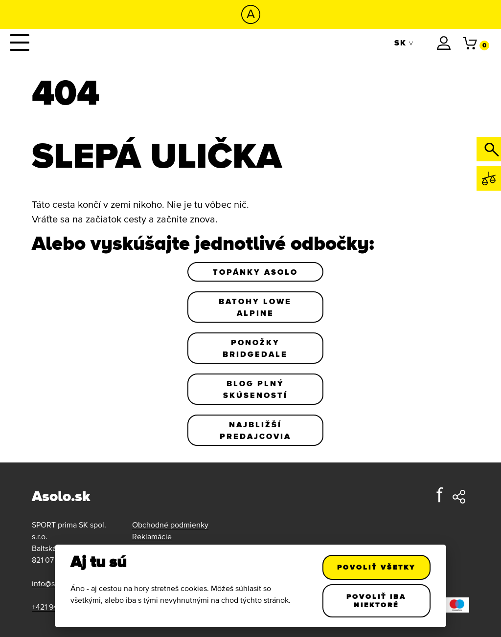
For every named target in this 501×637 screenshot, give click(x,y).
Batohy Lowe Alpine (255, 307)
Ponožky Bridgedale (255, 348)
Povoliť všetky (377, 567)
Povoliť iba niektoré (377, 601)
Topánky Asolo (255, 271)
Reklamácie (152, 536)
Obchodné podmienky (170, 524)
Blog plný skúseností (255, 389)
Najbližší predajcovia (255, 430)
